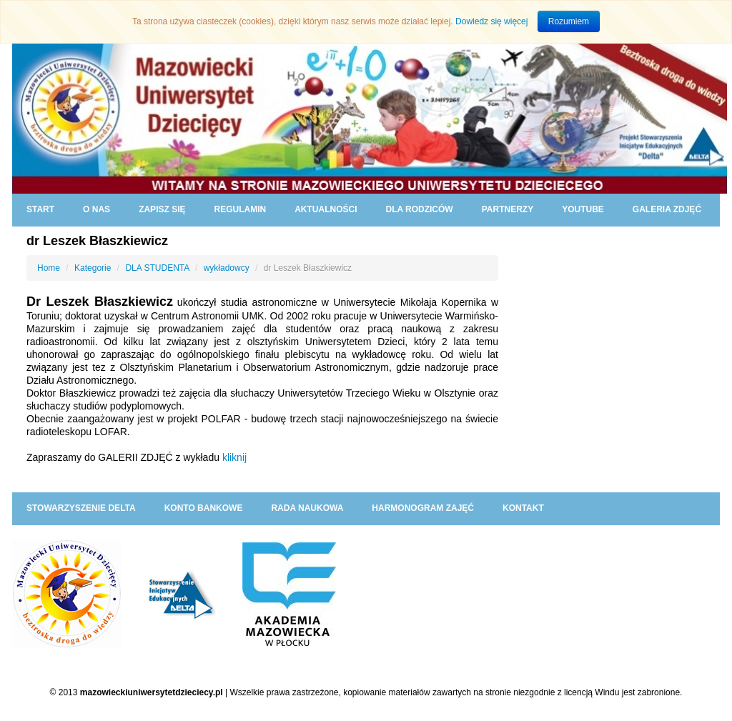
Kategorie (92, 268)
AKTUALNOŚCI (326, 209)
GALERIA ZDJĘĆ (667, 209)
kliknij (234, 457)
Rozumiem (568, 21)
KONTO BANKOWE (203, 508)
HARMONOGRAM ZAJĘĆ (423, 508)
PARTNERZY (507, 209)
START (40, 209)
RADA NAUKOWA (307, 508)
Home (48, 268)
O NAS (96, 209)
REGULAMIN (240, 209)
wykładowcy (226, 268)
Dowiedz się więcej (491, 21)
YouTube (583, 209)
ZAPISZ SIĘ (162, 209)
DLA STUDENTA (157, 268)
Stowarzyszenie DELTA (81, 508)
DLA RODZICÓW (418, 209)
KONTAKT (523, 508)
